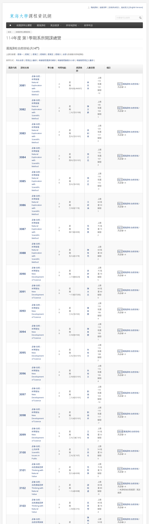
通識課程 (41, 25)
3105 (11, 333)
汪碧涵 (79, 137)
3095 (11, 219)
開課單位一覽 (68, 497)
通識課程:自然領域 (120, 79)
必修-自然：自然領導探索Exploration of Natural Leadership (31, 321)
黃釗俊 (79, 102)
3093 (11, 196)
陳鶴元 (79, 320)
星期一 (20, 54)
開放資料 (66, 509)
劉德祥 (79, 242)
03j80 (109, 428)
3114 (11, 442)
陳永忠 (79, 184)
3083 (11, 102)
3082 (11, 91)
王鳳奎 (79, 266)
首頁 (65, 493)
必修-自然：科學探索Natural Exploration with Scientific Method (31, 79)
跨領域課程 (72, 25)
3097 (11, 242)
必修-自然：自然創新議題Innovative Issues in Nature (31, 333)
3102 (11, 298)
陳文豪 (79, 91)
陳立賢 (79, 391)
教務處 (55, 521)
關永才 (79, 368)
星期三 (35, 54)
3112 (11, 414)
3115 (11, 457)
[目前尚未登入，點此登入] (119, 7)
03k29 (109, 452)
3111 (11, 403)
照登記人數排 (31, 60)
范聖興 (79, 149)
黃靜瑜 (79, 172)
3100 (11, 276)
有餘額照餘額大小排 (66, 60)
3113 (11, 428)
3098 (11, 254)
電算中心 (45, 521)
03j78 (109, 368)
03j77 (109, 333)
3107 (11, 356)
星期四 (43, 54)
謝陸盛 (79, 298)
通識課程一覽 (68, 500)
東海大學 (8, 521)
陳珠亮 (79, 161)
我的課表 (94, 7)
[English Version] (136, 7)
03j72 (109, 79)
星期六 (58, 54)
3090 (11, 172)
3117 (11, 469)
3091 (11, 184)
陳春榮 (79, 196)
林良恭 (79, 79)
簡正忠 (79, 114)
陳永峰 (79, 428)
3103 (11, 309)
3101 (11, 286)
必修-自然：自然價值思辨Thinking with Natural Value (31, 286)
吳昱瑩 (79, 309)
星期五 (50, 54)
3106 (11, 344)
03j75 (109, 286)
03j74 (109, 172)
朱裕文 (79, 219)
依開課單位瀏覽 (24, 25)
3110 (11, 391)
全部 (65, 54)
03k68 (109, 264)
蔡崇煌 (79, 356)
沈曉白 (79, 414)
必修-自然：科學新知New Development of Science (30, 172)
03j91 (109, 276)
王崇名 (79, 276)
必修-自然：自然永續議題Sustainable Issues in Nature (31, 368)
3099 (11, 266)
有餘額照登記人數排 (85, 60)
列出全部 (20, 60)
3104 (11, 321)
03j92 (109, 442)
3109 (11, 379)
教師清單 (66, 513)
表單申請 (88, 25)
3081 (11, 79)
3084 (11, 114)
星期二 (28, 54)
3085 (11, 126)
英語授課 (55, 25)
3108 (11, 368)
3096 (11, 231)
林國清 (79, 403)
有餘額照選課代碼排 (47, 60)
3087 (11, 149)
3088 (11, 161)
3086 (11, 137)
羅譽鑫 (79, 323)
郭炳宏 (79, 333)
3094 (11, 207)
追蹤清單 (103, 7)
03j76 (109, 318)
